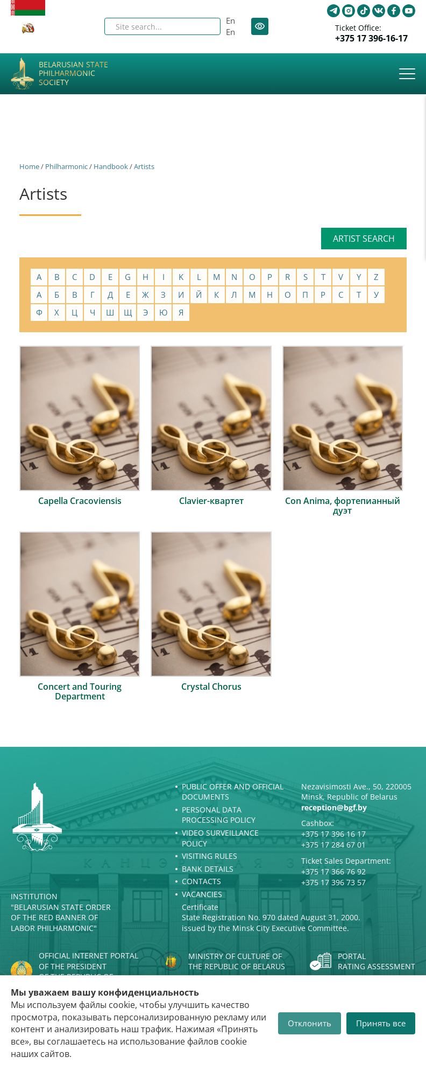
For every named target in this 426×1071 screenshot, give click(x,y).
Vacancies (202, 894)
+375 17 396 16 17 (333, 834)
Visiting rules (209, 856)
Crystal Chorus (211, 686)
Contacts (201, 881)
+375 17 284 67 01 (333, 844)
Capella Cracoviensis (80, 501)
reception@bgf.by (334, 807)
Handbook (111, 166)
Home (29, 166)
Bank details (207, 869)
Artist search (364, 238)
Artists (144, 166)
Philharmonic (66, 166)
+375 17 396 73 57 (333, 882)
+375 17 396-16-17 (371, 38)
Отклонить (309, 1023)
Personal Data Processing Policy (218, 814)
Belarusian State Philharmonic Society (73, 73)
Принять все (381, 1023)
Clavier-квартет (211, 501)
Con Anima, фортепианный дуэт (342, 505)
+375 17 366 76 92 (333, 871)
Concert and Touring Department (80, 691)
